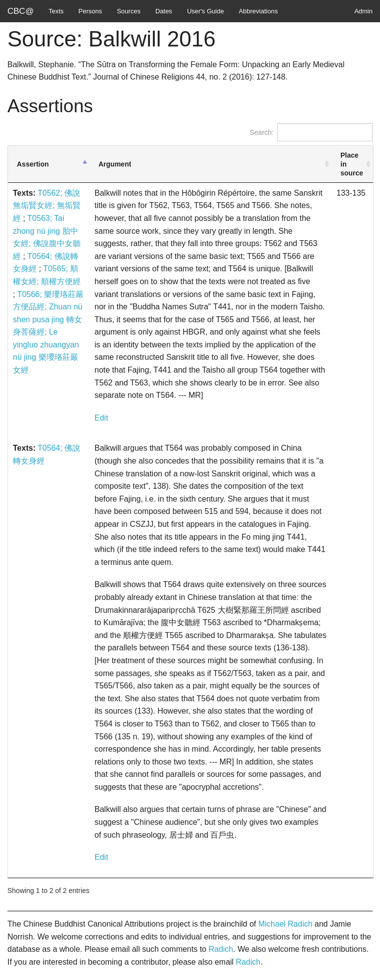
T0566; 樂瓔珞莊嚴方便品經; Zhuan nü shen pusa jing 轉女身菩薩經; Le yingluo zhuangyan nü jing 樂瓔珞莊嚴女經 (48, 332)
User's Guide (205, 11)
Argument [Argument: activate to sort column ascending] (114, 164)
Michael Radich (285, 924)
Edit (101, 418)
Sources (129, 11)
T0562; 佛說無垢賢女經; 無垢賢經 (47, 205)
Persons (90, 11)
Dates (163, 11)
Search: (311, 132)
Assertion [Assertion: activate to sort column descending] (33, 164)
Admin (363, 11)
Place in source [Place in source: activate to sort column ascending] (351, 164)
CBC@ (20, 11)
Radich (220, 949)
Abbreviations (258, 11)
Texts (55, 11)
